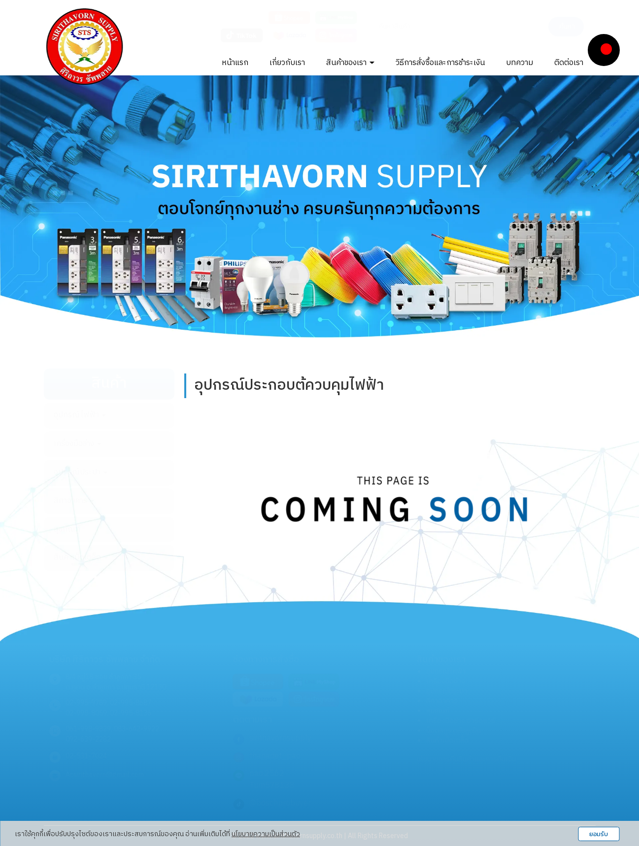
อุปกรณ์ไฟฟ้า (80, 415)
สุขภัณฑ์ (67, 529)
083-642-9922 (136, 729)
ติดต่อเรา (568, 62)
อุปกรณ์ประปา (80, 472)
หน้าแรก (235, 62)
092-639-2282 (88, 739)
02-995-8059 (86, 713)
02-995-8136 (130, 713)
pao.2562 (266, 773)
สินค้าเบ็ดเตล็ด (81, 557)
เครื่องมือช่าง (77, 443)
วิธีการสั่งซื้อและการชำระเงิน (440, 62)
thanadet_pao (275, 756)
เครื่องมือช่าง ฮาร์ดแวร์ (460, 720)
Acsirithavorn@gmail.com (105, 774)
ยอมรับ (598, 834)
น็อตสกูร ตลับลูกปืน (453, 730)
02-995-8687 (130, 703)
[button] (48, 206)
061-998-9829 (88, 729)
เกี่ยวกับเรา (287, 62)
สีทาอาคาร (74, 501)
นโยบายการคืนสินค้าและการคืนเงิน (466, 759)
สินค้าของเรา (350, 62)
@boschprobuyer (280, 803)
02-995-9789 (86, 703)
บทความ (519, 62)
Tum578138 (272, 785)
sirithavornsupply (280, 738)
